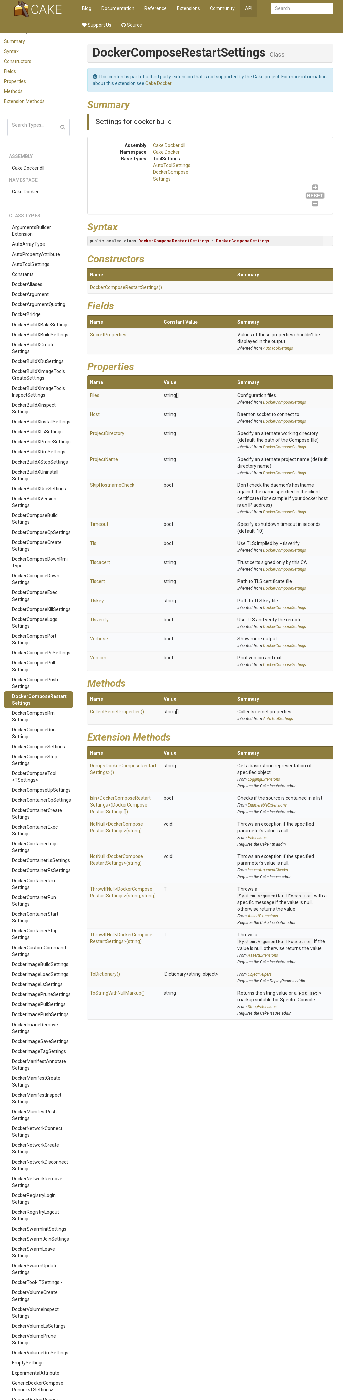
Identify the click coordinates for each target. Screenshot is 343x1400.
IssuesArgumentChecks (268, 870)
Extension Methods (24, 101)
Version (98, 657)
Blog (86, 8)
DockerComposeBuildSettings (35, 519)
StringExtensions (262, 1006)
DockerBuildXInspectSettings (34, 408)
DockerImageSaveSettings (40, 1041)
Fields (10, 71)
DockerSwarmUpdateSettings (35, 1269)
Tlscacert (100, 562)
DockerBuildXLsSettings (37, 431)
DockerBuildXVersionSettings (34, 502)
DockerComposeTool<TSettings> (34, 777)
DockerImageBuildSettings (40, 964)
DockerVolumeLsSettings (39, 1326)
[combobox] (302, 8)
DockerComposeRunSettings (34, 733)
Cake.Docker (25, 191)
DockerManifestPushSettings (34, 1115)
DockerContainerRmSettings (33, 884)
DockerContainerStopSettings (35, 934)
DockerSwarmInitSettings (39, 1229)
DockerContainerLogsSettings (35, 847)
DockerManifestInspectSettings (36, 1098)
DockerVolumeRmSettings (40, 1352)
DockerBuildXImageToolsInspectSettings (38, 392)
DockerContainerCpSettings (41, 800)
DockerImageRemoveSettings (35, 1028)
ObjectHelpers (260, 974)
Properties (15, 81)
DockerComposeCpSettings (41, 532)
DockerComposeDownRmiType (40, 562)
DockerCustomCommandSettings (39, 951)
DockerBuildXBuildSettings (40, 334)
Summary (14, 41)
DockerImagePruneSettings (41, 994)
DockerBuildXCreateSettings (33, 348)
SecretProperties (108, 334)
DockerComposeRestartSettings (39, 700)
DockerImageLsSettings (37, 984)
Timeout (99, 524)
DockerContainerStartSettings (35, 917)
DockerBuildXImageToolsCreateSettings (38, 375)
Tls (93, 543)
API (248, 8)
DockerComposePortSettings (34, 639)
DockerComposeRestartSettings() (126, 287)
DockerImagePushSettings (40, 1014)
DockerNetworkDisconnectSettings (40, 1165)
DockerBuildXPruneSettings (41, 441)
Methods (13, 91)
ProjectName (104, 459)
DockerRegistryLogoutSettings (35, 1215)
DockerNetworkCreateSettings (35, 1148)
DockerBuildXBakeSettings (40, 324)
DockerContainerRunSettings (34, 901)
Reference (155, 8)
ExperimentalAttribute (35, 1373)
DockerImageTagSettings (39, 1051)
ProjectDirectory (107, 433)
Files (94, 395)
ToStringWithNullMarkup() (117, 993)
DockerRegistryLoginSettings (34, 1199)
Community (222, 8)
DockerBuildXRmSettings (38, 451)
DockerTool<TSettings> (37, 1282)
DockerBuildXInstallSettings (41, 421)
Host (95, 414)
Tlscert (97, 581)
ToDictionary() (105, 974)
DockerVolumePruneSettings (34, 1339)
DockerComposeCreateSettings (37, 546)
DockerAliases (27, 284)
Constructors (17, 61)
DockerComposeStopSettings (34, 760)
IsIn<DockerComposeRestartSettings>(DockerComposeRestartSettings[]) (120, 804)
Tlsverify (99, 619)
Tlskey (97, 600)
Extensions (188, 8)
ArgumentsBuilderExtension (31, 231)
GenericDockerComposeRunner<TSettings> (37, 1386)
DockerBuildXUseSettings (39, 488)
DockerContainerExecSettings (35, 830)
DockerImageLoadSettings (40, 974)
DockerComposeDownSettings (35, 579)
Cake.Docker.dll (28, 168)
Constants (23, 274)
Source (131, 25)
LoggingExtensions (264, 779)
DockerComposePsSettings (41, 652)
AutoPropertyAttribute (36, 254)
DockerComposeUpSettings (41, 790)
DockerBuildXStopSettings (40, 462)
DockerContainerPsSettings (41, 870)
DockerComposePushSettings (35, 683)
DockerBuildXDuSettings (38, 361)
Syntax (11, 51)
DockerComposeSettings (38, 746)
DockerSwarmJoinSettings (40, 1239)
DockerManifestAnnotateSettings (39, 1065)
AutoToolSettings (30, 264)
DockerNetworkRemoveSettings (37, 1182)
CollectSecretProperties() (117, 711)
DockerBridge (26, 314)
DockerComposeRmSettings (33, 716)
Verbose (99, 638)
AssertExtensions (263, 916)
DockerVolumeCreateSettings (35, 1296)
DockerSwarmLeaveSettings (33, 1252)
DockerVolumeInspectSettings (35, 1313)
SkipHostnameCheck (112, 485)
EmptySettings (28, 1363)
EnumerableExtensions (267, 805)
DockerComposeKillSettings (41, 609)
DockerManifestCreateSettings (36, 1081)
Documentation (117, 8)
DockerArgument (30, 294)
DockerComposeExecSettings (34, 596)
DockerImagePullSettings (39, 1004)
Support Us (96, 25)
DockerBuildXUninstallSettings (35, 475)
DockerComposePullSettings (33, 666)
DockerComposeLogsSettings (34, 623)
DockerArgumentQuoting (38, 304)
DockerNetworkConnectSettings (37, 1132)
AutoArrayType (28, 244)
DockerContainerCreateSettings (37, 814)
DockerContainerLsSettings (41, 860)
